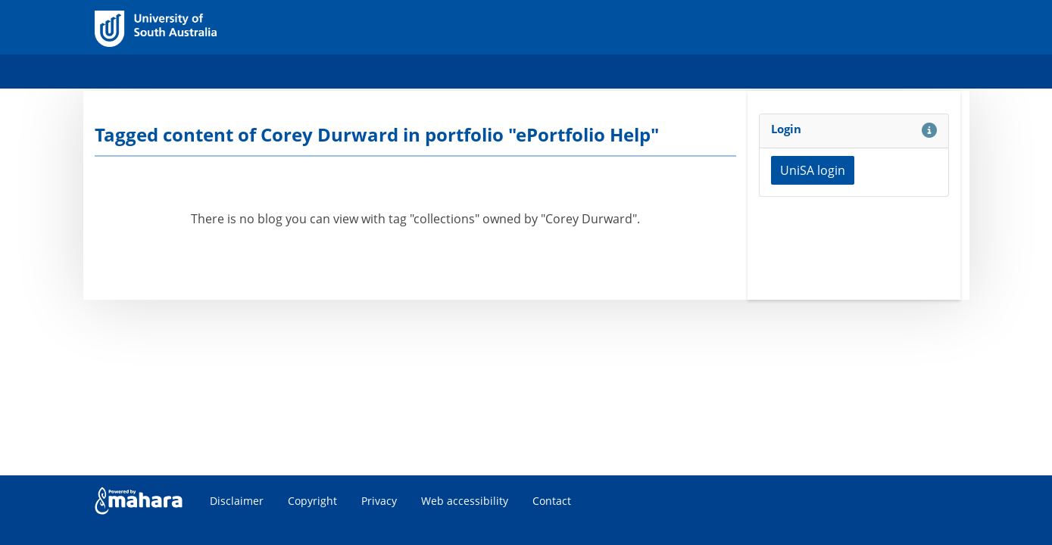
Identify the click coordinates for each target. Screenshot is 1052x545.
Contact (551, 501)
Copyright (312, 501)
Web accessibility (464, 501)
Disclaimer (237, 501)
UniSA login (812, 170)
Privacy (379, 501)
